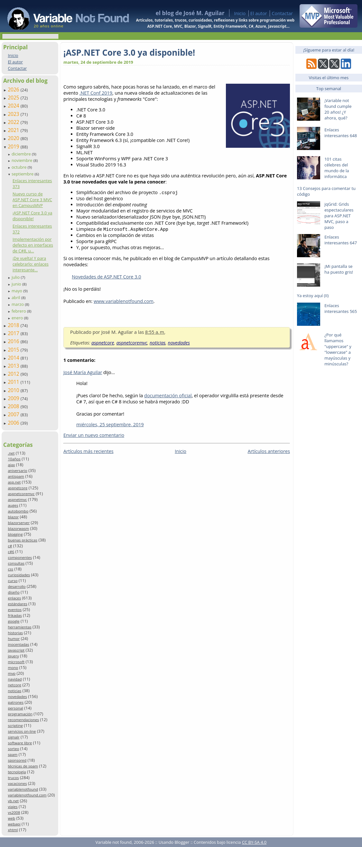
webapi (14, 824)
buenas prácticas (22, 540)
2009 (14, 398)
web (11, 818)
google (13, 621)
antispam (16, 476)
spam (12, 754)
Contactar (282, 13)
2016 (14, 341)
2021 (14, 130)
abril (16, 297)
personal (15, 708)
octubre (20, 167)
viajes (12, 806)
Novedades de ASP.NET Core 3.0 (106, 277)
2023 (14, 114)
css (10, 569)
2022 (14, 122)
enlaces (14, 598)
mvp (11, 673)
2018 (14, 325)
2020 (14, 138)
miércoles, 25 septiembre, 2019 (110, 424)
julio (16, 277)
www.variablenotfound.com (123, 301)
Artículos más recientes (88, 451)
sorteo (13, 748)
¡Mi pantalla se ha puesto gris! (338, 269)
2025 (14, 97)
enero (18, 318)
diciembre (22, 154)
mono (13, 667)
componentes (20, 557)
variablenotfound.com (27, 795)
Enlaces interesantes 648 (340, 132)
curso (12, 580)
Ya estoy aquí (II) (313, 295)
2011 (14, 381)
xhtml (13, 829)
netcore (14, 684)
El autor (258, 13)
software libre (20, 742)
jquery (13, 656)
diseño (13, 592)
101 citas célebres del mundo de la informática (336, 167)
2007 (14, 414)
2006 (14, 422)
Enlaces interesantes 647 (340, 240)
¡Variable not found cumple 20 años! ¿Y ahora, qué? (337, 109)
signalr (13, 737)
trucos (13, 777)
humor (14, 638)
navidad (15, 679)
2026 (14, 89)
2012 (14, 373)
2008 (14, 406)
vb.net (13, 800)
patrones (15, 702)
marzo (18, 304)
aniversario (17, 470)
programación (20, 713)
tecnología (17, 771)
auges (13, 505)
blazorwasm (18, 528)
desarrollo (16, 586)
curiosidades (19, 574)
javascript (16, 650)
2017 (14, 333)
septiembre (23, 174)
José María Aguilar (82, 372)
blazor (13, 516)
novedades (17, 696)
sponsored (17, 760)
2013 (14, 365)
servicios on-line (22, 731)
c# (10, 545)
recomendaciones (23, 719)
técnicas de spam (23, 766)
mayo (17, 291)
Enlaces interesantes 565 (340, 308)
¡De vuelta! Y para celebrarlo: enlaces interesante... (31, 264)
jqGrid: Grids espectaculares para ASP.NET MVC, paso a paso (338, 215)
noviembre (22, 160)
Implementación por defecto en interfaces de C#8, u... (33, 245)
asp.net (14, 482)
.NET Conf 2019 (95, 93)
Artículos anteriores (269, 451)
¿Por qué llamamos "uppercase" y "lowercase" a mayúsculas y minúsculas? (337, 349)
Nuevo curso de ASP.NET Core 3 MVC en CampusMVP (32, 199)
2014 (14, 357)
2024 (14, 105)
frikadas (15, 615)
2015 (14, 349)
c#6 (11, 551)
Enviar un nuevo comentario (93, 435)
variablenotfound (23, 789)
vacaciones (17, 783)
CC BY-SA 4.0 (254, 842)
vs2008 (14, 812)
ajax (11, 464)
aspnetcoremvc (21, 493)
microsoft (16, 661)
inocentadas (18, 644)
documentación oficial (168, 395)
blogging (15, 534)
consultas (16, 563)
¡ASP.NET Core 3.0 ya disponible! (32, 215)
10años (14, 458)
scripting (15, 725)
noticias (14, 690)
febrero (19, 311)
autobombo (18, 511)
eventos (15, 609)
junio (17, 284)
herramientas (19, 627)
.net (11, 453)
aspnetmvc (17, 499)
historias (15, 632)
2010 (14, 390)
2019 (14, 146)
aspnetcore (17, 487)
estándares (17, 603)
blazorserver (19, 522)
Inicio (240, 13)
